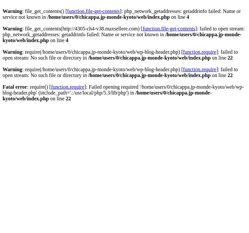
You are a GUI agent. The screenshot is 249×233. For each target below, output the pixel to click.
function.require (199, 52)
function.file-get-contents (93, 11)
